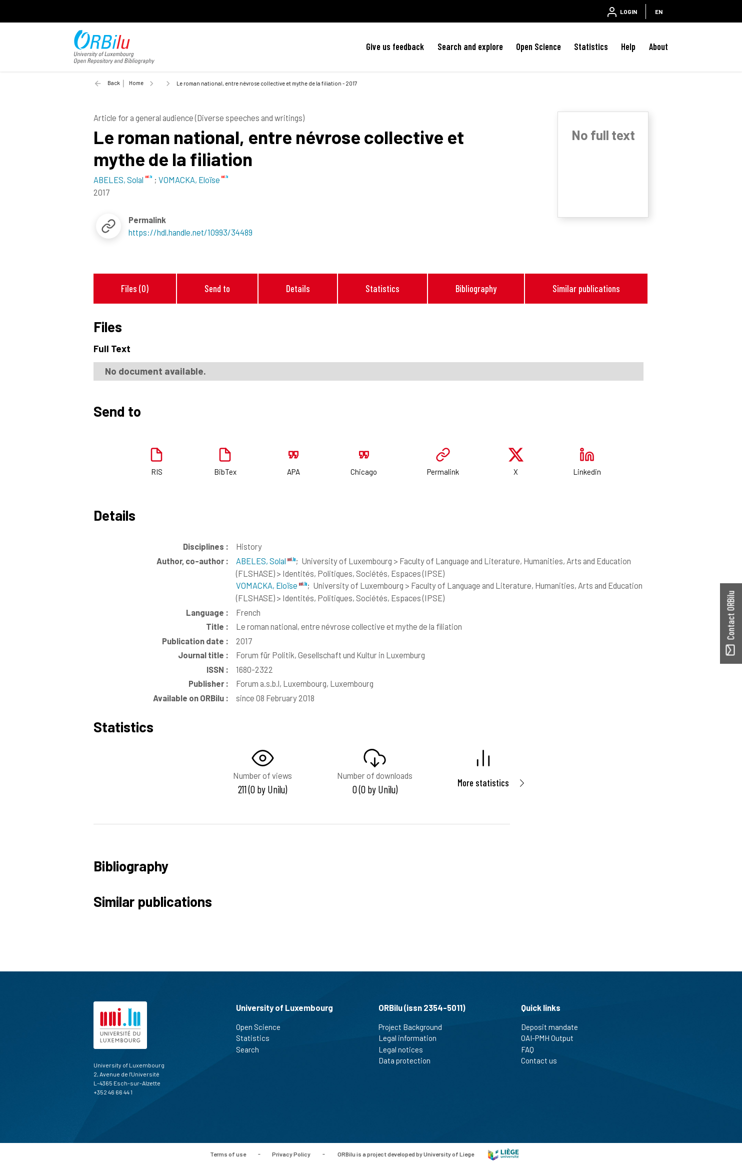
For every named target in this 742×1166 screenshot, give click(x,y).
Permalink (443, 471)
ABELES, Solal (266, 561)
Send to (217, 288)
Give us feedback (395, 46)
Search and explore (470, 46)
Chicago (363, 471)
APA (293, 471)
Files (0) (134, 288)
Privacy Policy (291, 1153)
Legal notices (405, 1049)
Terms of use (228, 1153)
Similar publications (586, 288)
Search (252, 1049)
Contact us (543, 1060)
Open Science (538, 46)
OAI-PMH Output (551, 1037)
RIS (156, 471)
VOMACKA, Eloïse (271, 585)
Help (628, 46)
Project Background (414, 1026)
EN (658, 11)
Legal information (411, 1037)
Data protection (408, 1060)
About (658, 46)
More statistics (483, 782)
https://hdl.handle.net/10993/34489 (190, 232)
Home (136, 83)
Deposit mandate (553, 1026)
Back (114, 83)
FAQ (531, 1049)
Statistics (591, 46)
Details (298, 288)
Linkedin (587, 471)
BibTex (225, 471)
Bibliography (476, 288)
